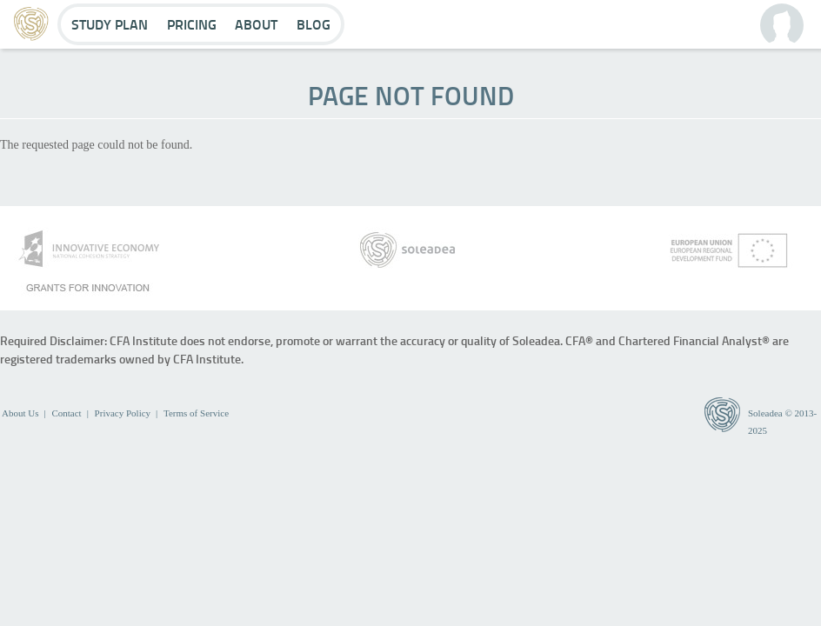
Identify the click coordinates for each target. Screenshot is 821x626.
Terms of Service (196, 413)
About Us (20, 413)
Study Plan (109, 24)
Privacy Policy (122, 413)
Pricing (192, 24)
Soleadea (765, 413)
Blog (313, 24)
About (256, 24)
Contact (66, 413)
